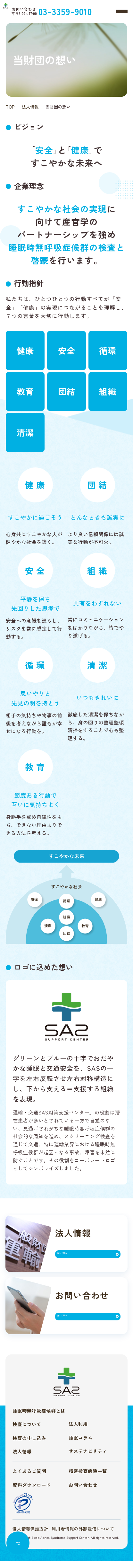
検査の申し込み (29, 1437)
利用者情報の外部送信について (83, 1529)
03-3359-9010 (85, 10)
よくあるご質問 (29, 1471)
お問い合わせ (83, 1484)
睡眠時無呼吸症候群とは (38, 1410)
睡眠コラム (81, 1437)
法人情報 (22, 1451)
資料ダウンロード (31, 1484)
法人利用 (78, 1423)
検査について (26, 1424)
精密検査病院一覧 (88, 1471)
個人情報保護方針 (30, 1529)
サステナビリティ (88, 1451)
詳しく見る (73, 1256)
